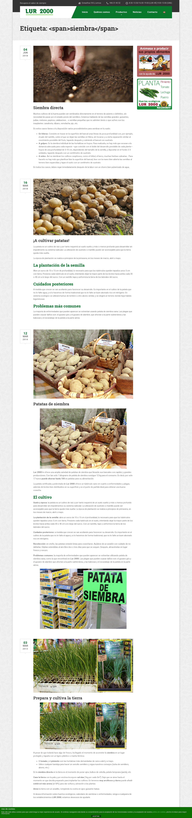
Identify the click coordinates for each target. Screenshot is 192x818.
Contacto (152, 12)
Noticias (137, 12)
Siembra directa (48, 107)
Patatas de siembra (51, 403)
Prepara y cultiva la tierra (57, 697)
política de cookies (159, 812)
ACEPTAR (96, 816)
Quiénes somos (102, 12)
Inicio (85, 12)
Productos (121, 12)
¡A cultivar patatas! (51, 240)
